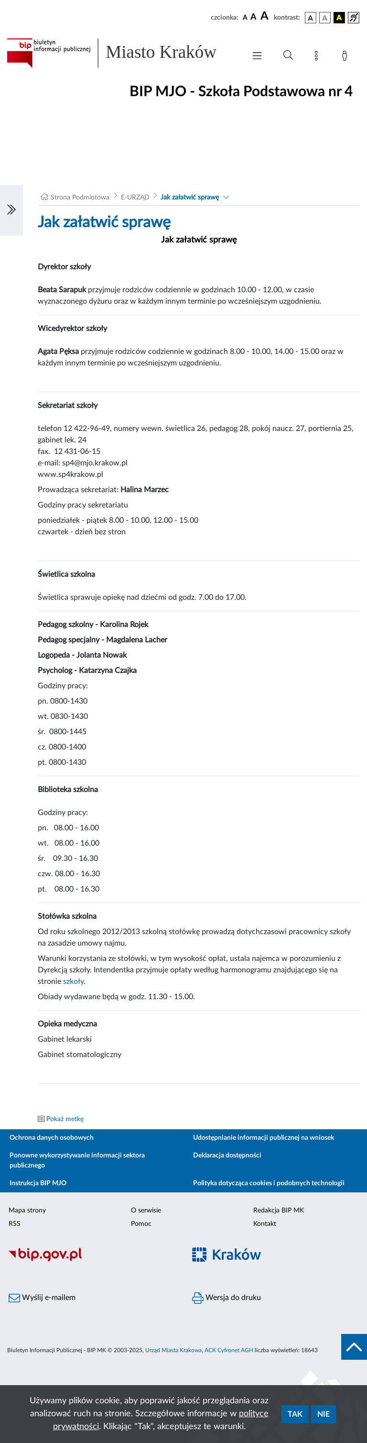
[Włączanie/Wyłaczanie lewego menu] (11, 210)
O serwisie (146, 1210)
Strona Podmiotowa (80, 197)
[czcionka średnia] (253, 17)
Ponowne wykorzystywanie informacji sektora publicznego (77, 1160)
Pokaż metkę (65, 1119)
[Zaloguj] (346, 57)
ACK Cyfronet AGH (229, 1350)
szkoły (73, 981)
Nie (323, 1414)
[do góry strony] (354, 1347)
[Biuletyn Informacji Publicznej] (91, 1260)
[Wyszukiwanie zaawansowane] (288, 55)
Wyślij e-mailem (42, 1298)
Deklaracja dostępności (227, 1155)
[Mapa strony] (318, 57)
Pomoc (141, 1224)
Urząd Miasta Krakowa (173, 1350)
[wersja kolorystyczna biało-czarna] (325, 17)
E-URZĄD (135, 197)
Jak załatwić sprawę (190, 197)
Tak (295, 1414)
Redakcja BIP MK (278, 1210)
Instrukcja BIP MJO (38, 1183)
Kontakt (264, 1224)
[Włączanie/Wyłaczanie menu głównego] (257, 56)
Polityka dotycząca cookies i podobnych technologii (269, 1183)
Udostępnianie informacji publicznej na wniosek (263, 1138)
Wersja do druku (226, 1298)
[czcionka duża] (265, 16)
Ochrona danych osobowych (52, 1138)
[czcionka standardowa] (245, 17)
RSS (15, 1224)
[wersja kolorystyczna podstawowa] (310, 17)
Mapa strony (27, 1210)
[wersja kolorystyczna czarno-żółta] (339, 17)
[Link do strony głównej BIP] (121, 53)
